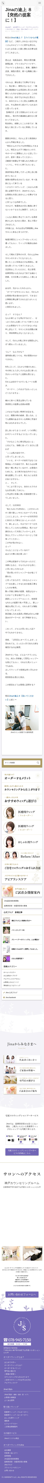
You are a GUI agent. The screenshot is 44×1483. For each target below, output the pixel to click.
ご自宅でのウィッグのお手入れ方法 (17, 1380)
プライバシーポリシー (12, 1467)
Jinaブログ (8, 1465)
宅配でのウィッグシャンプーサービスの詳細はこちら (22, 1152)
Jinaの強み (16, 1394)
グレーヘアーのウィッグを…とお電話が (25, 939)
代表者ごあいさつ (10, 1453)
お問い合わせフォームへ (22, 1294)
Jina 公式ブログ (11, 992)
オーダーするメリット (12, 1368)
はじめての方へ (10, 1362)
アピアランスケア (10, 1383)
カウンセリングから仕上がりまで (16, 1377)
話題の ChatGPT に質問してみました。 (25, 949)
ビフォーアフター (10, 1424)
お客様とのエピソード (11, 982)
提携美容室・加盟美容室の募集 (15, 906)
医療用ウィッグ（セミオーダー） (16, 1415)
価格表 (6, 1421)
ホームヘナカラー (10, 972)
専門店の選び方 (10, 1371)
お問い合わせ (9, 1470)
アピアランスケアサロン (12, 979)
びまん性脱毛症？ (18, 958)
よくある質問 (9, 1400)
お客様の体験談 (10, 1397)
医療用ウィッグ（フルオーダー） (16, 1412)
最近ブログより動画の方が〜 (21, 921)
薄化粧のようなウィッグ (12, 985)
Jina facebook (11, 997)
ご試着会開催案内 (10, 1427)
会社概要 (7, 1450)
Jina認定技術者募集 (11, 901)
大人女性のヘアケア (10, 976)
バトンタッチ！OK (18, 930)
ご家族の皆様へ (10, 1374)
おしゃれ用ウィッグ (11, 1418)
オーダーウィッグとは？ (13, 1365)
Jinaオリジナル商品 (11, 1438)
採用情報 (7, 1456)
